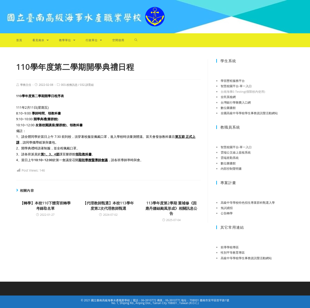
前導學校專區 (230, 247)
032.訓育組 (87, 85)
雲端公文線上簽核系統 (236, 152)
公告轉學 (227, 213)
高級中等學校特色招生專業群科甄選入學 (248, 202)
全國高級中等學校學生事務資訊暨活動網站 (249, 113)
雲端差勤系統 (230, 158)
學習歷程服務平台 (233, 81)
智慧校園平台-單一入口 (236, 86)
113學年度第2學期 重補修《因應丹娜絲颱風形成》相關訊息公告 (171, 208)
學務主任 (25, 85)
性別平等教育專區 (233, 252)
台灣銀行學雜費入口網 (236, 102)
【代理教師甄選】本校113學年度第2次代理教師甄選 (108, 205)
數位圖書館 (228, 108)
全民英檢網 (228, 97)
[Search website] (136, 40)
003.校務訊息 (69, 85)
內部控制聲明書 (231, 168)
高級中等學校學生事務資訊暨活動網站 (246, 258)
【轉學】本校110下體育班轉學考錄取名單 (45, 205)
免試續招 (227, 208)
